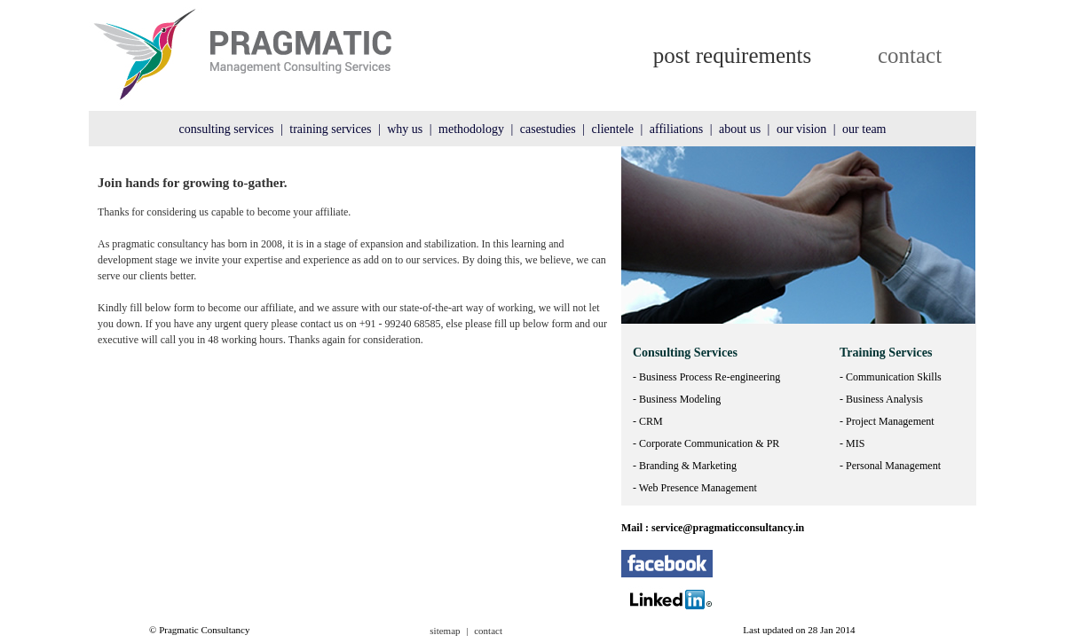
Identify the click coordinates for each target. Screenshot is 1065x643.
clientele (613, 129)
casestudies (548, 129)
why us (404, 129)
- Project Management (887, 421)
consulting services (226, 129)
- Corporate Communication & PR (706, 443)
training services (330, 129)
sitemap (445, 630)
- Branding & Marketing (685, 465)
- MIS (852, 443)
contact (910, 55)
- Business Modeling (677, 399)
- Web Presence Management (695, 488)
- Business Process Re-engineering (706, 377)
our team (864, 129)
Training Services (886, 352)
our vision (801, 129)
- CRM (648, 421)
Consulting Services (685, 352)
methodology (471, 129)
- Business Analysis (881, 399)
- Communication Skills (891, 377)
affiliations (676, 129)
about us (740, 129)
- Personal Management (890, 465)
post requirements (732, 55)
